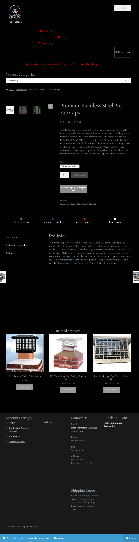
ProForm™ (46, 31)
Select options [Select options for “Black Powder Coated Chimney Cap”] (24, 387)
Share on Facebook (52, 222)
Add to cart (79, 175)
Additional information (16, 245)
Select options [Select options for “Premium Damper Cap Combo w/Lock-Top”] (111, 390)
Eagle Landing (52, 37)
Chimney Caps (21, 89)
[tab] (25, 237)
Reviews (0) (11, 253)
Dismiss (132, 538)
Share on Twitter (21, 222)
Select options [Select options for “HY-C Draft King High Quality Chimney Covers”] (68, 390)
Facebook (45, 421)
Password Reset (17, 441)
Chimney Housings (46, 43)
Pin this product (83, 222)
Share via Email (115, 222)
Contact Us (14, 436)
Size (62, 162)
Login (12, 422)
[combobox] (68, 80)
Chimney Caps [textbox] (67, 80)
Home (11, 89)
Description (11, 237)
